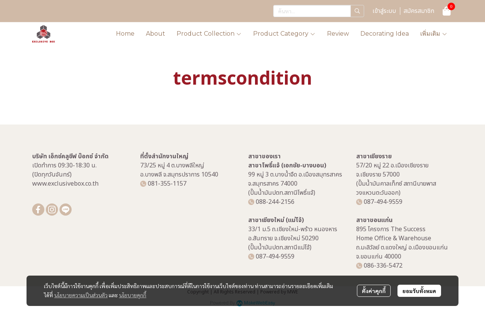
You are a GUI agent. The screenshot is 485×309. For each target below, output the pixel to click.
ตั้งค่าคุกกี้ (374, 290)
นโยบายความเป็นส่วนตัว (81, 295)
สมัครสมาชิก (419, 11)
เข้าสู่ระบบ (384, 11)
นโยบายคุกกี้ (132, 295)
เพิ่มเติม (433, 33)
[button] (318, 11)
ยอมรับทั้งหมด (419, 290)
